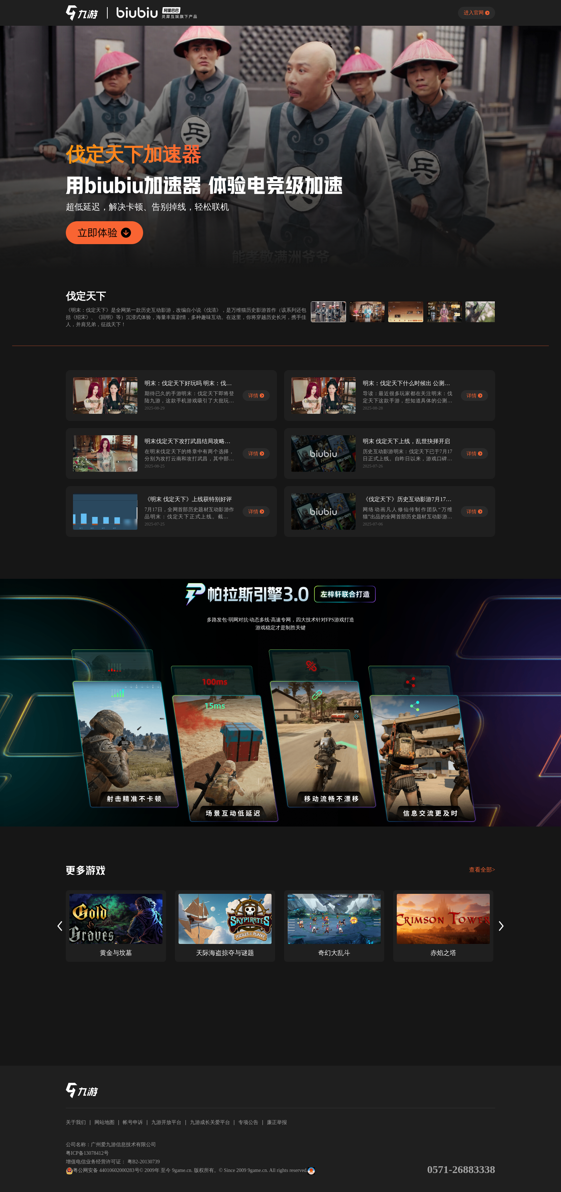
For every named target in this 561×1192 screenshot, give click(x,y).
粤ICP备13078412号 (87, 1153)
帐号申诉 (133, 1122)
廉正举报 (277, 1122)
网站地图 (104, 1122)
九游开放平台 (166, 1122)
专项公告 (248, 1122)
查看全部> (482, 870)
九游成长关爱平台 (210, 1122)
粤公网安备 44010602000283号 (103, 1170)
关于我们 (76, 1122)
